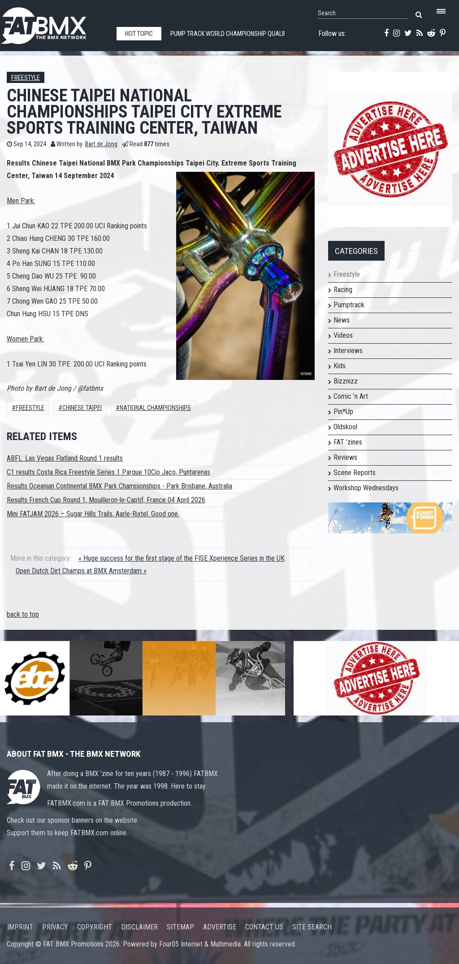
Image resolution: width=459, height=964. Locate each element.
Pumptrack (348, 305)
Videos (343, 335)
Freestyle (25, 78)
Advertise (219, 927)
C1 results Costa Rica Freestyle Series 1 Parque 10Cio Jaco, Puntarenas (108, 472)
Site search (312, 927)
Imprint (20, 927)
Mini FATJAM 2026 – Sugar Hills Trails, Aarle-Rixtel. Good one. (93, 514)
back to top (23, 614)
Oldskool (345, 427)
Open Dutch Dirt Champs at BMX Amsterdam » (81, 571)
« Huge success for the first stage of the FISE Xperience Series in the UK (181, 558)
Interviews (348, 350)
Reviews (345, 457)
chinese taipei (82, 408)
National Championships (155, 408)
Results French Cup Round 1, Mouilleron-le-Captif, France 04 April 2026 (106, 500)
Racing (342, 289)
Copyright (94, 927)
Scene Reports (354, 472)
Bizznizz (345, 381)
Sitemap (180, 927)
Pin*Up (343, 411)
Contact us (264, 927)
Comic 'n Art (350, 396)
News (341, 320)
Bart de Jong (101, 144)
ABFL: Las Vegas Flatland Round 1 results (65, 458)
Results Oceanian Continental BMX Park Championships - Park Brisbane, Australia (119, 486)
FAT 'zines (347, 442)
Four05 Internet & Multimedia (200, 944)
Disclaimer (139, 927)
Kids (339, 366)
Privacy (55, 927)
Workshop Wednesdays (365, 488)
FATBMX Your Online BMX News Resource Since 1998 (54, 23)
